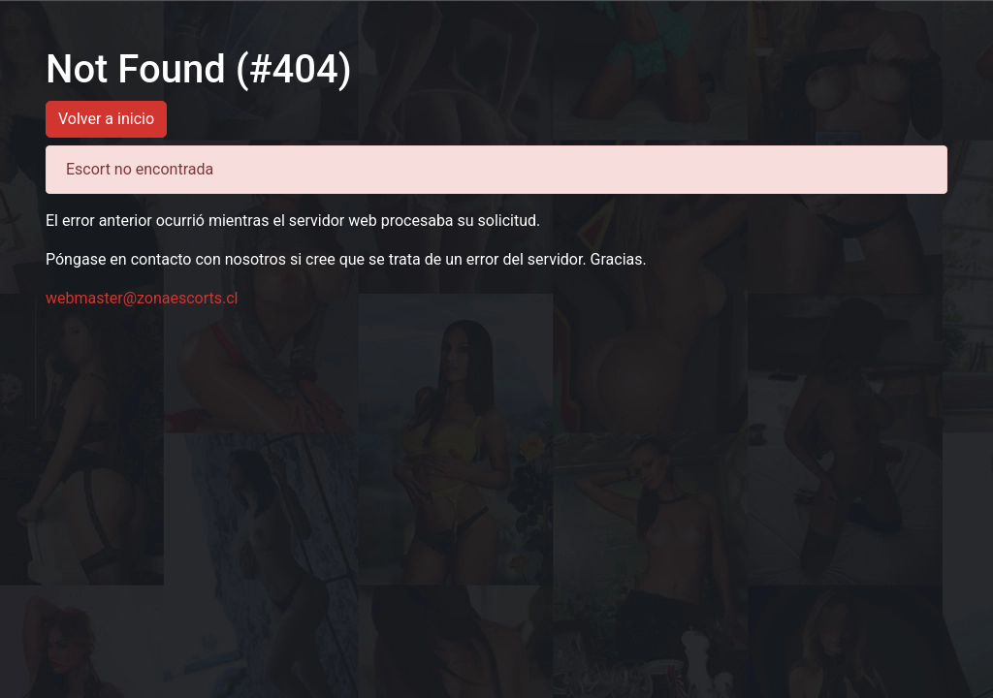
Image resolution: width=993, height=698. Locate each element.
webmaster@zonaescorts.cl (142, 298)
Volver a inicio (106, 119)
